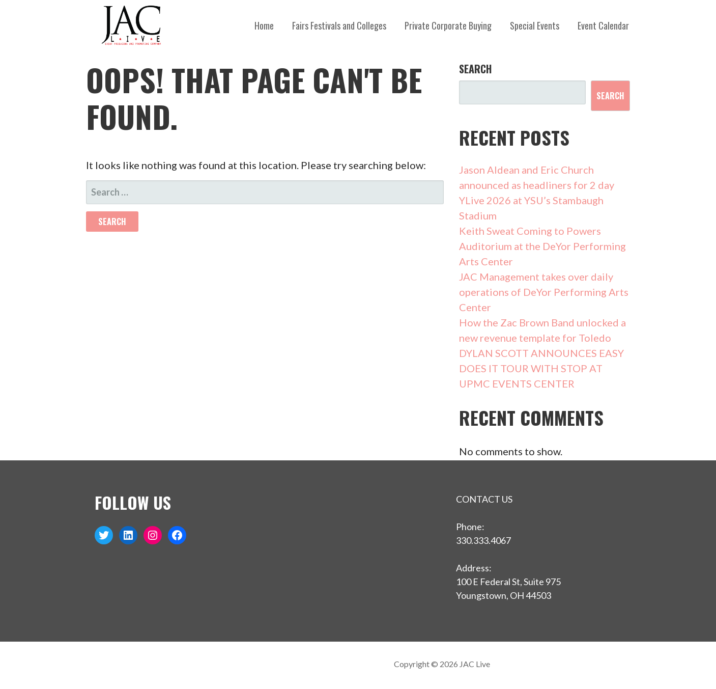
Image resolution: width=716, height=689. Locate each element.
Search (475, 68)
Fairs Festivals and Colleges (339, 25)
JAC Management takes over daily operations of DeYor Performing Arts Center (543, 291)
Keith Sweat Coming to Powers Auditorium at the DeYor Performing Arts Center (542, 246)
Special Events (534, 25)
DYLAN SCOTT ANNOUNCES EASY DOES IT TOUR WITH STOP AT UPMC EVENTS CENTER (541, 368)
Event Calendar (603, 25)
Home (264, 25)
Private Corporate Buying (448, 25)
